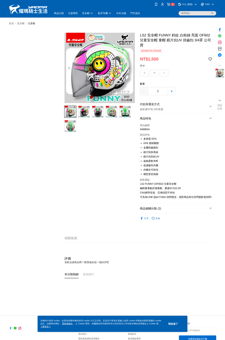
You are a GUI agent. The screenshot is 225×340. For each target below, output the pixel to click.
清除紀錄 (219, 107)
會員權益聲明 (134, 338)
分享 (144, 218)
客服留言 (132, 334)
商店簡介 (82, 334)
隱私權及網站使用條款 (88, 338)
